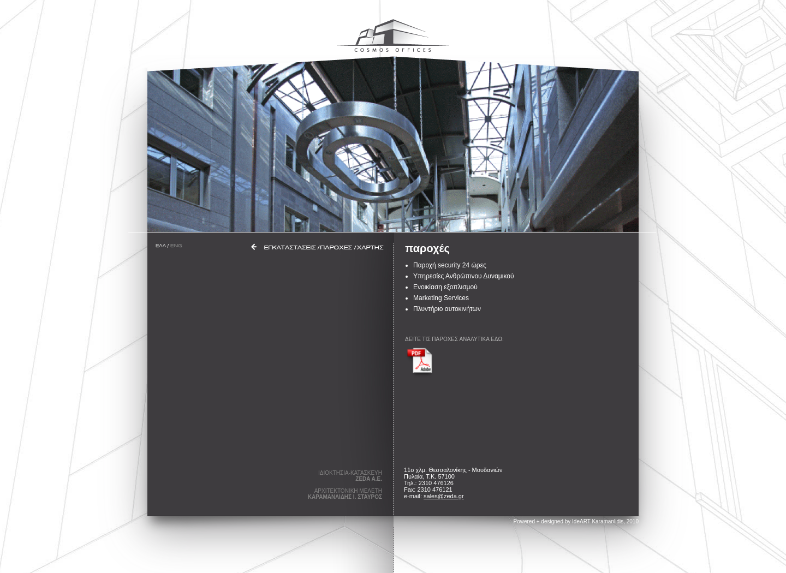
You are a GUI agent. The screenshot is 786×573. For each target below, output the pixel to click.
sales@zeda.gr (444, 496)
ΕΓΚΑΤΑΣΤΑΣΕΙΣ (290, 247)
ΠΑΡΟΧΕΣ (336, 247)
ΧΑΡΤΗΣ (370, 247)
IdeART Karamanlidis (597, 521)
